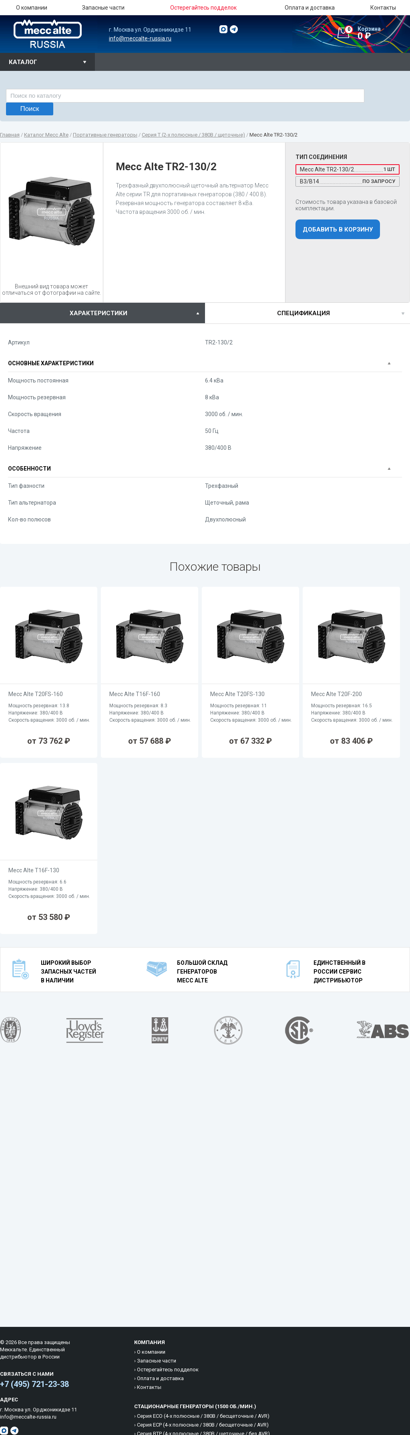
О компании (31, 7)
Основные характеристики (51, 363)
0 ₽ (377, 33)
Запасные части (103, 7)
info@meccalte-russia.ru (140, 38)
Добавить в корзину (338, 229)
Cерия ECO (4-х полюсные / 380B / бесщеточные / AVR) (203, 1416)
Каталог (23, 62)
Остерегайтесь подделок (168, 1370)
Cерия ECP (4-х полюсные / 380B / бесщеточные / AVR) (203, 1425)
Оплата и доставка (310, 7)
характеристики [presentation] (98, 313)
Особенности (29, 468)
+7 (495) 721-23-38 (34, 1384)
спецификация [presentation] (303, 313)
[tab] (102, 313)
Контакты (383, 7)
